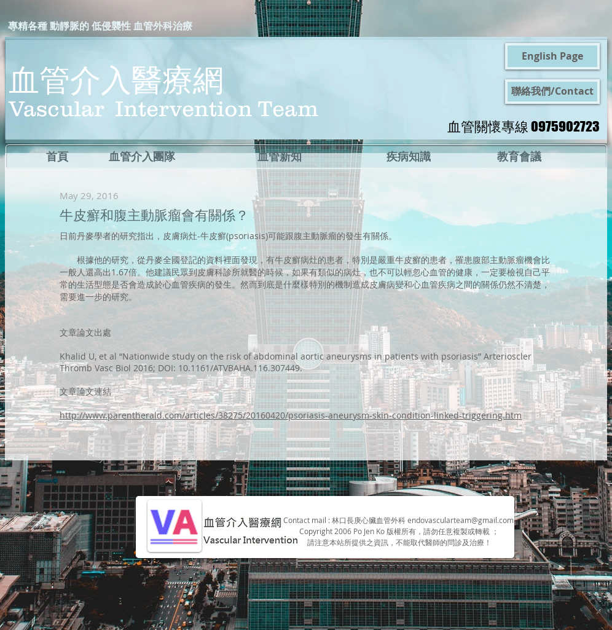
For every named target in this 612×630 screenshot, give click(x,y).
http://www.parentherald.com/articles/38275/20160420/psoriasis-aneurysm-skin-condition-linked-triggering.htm (291, 415)
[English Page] (552, 56)
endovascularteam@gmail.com (460, 520)
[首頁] (57, 156)
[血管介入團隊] (142, 156)
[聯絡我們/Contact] (552, 91)
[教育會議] (518, 156)
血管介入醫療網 (116, 79)
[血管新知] (280, 156)
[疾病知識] (408, 156)
